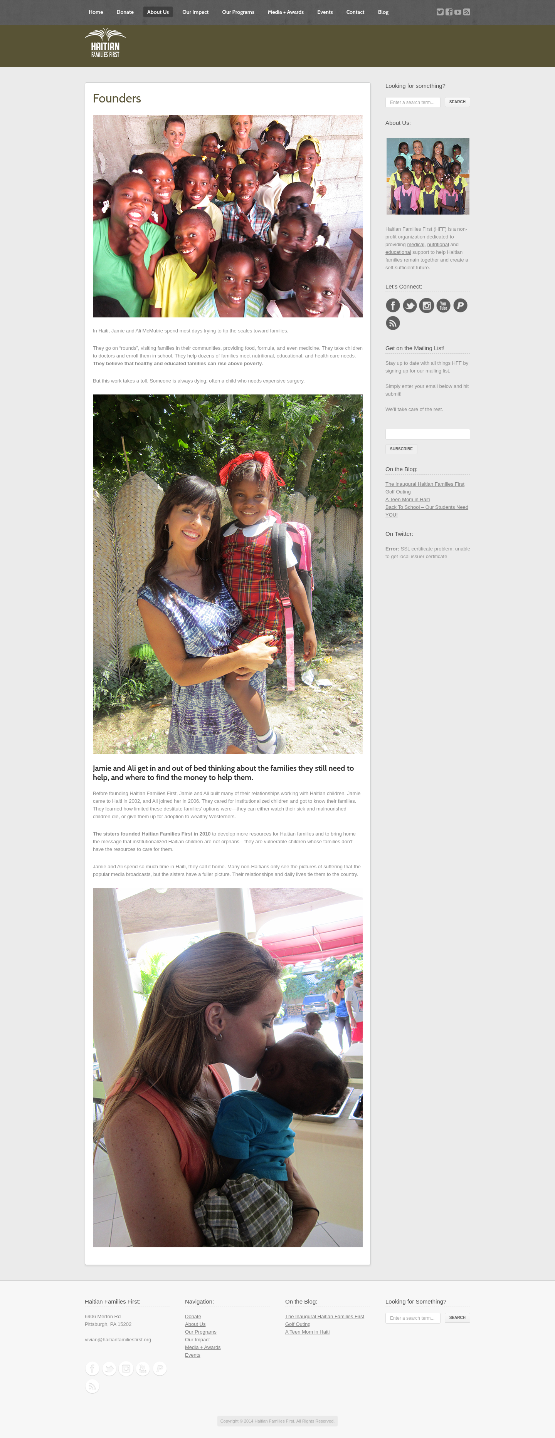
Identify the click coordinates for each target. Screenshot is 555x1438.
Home (96, 11)
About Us (158, 11)
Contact (355, 11)
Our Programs (238, 11)
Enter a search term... (412, 102)
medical (415, 244)
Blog (383, 11)
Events (325, 11)
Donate (125, 11)
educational (398, 252)
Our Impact (195, 11)
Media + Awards (286, 11)
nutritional (438, 244)
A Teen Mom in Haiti (407, 499)
